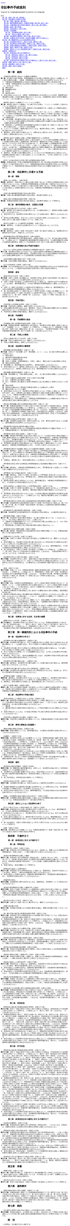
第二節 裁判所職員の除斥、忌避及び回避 (25, 205)
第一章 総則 (15, 72)
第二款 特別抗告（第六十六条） (17, 57)
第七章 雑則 (15, 1206)
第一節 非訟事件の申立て (19, 637)
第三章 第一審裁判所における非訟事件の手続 (18, 40)
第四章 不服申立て (9, 51)
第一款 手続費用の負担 (20, 319)
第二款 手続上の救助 (19, 335)
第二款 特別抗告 (17, 1003)
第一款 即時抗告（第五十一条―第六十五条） (21, 55)
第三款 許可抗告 (17, 1046)
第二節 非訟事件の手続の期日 (21, 695)
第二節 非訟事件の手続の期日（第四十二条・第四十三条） (25, 43)
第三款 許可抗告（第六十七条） (17, 58)
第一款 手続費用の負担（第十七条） (18, 32)
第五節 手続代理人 (16, 300)
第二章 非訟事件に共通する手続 (14, 19)
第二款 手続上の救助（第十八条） (17, 34)
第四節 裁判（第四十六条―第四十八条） (18, 47)
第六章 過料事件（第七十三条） (14, 64)
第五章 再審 (15, 1166)
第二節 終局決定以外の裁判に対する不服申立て (28, 1119)
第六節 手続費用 (10, 30)
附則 (3, 68)
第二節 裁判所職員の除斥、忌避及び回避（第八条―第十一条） (26, 23)
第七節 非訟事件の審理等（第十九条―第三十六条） (22, 36)
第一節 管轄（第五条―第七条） (15, 21)
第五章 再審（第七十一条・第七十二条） (17, 62)
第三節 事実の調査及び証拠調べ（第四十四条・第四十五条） (25, 45)
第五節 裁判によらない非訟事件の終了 (24, 804)
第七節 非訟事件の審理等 (19, 346)
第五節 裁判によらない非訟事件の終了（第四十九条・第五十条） (27, 49)
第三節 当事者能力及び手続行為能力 (23, 246)
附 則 (11, 1220)
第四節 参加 (13, 272)
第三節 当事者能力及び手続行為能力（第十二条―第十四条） (25, 25)
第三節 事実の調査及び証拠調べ (22, 725)
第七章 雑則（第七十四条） (12, 66)
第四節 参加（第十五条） (13, 27)
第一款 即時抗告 (17, 844)
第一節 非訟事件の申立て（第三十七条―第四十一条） (23, 42)
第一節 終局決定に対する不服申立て (17, 53)
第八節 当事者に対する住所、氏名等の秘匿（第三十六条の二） (26, 38)
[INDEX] (3, 2)
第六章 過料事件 (17, 1186)
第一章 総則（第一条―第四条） (14, 17)
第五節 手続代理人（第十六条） (15, 29)
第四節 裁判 (13, 762)
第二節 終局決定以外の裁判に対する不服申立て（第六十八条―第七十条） (30, 60)
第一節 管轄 (13, 176)
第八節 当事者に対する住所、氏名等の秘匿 (26, 617)
